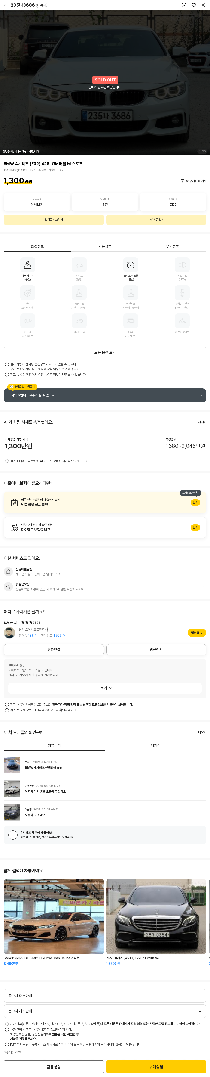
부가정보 (172, 246)
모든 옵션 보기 (105, 352)
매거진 (156, 745)
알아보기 (105, 502)
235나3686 (29, 5)
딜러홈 (195, 633)
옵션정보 (37, 246)
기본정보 (104, 246)
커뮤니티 (54, 745)
